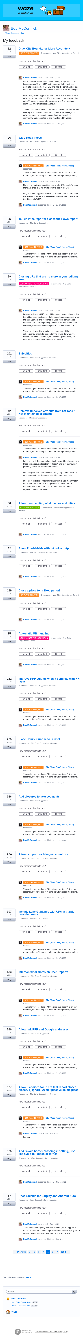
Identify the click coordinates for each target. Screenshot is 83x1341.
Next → (65, 1252)
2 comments (23, 223)
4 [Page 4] (43, 1252)
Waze (14, 1312)
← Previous (20, 1252)
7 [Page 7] (57, 1252)
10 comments (24, 743)
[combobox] (40, 1292)
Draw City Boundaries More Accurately (44, 48)
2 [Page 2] (34, 1252)
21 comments (24, 1033)
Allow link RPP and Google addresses (44, 1029)
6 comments (23, 801)
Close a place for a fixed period (39, 590)
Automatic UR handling (34, 633)
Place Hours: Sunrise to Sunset (39, 739)
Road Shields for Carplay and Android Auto (47, 1196)
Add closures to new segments (39, 796)
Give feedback (18, 1298)
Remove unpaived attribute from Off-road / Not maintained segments (47, 412)
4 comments (23, 142)
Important (44, 67)
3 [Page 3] (38, 1252)
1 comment (23, 418)
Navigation (54, 1158)
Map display (53, 552)
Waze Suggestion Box (38, 552)
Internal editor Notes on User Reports (43, 972)
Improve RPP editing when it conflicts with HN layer (49, 680)
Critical (60, 67)
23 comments (24, 1158)
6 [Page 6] (52, 1252)
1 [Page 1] (29, 1252)
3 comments (23, 358)
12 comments (24, 858)
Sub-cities (25, 353)
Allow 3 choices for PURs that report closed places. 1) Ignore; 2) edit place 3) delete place (48, 1088)
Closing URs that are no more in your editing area (48, 278)
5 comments (23, 1200)
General (76, 53)
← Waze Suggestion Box (13, 33)
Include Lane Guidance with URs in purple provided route (46, 913)
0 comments (23, 685)
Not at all (27, 67)
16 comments (24, 976)
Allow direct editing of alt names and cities (47, 503)
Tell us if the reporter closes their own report (48, 218)
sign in (28, 1277)
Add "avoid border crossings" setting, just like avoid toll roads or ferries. (47, 1152)
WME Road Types (30, 137)
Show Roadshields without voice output (45, 548)
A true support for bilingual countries (43, 854)
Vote (9, 56)
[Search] (74, 1291)
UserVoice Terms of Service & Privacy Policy (51, 1331)
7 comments (45, 53)
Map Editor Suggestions (62, 53)
